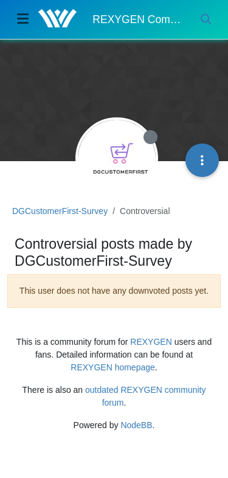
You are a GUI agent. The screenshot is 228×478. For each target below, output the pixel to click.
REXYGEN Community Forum (137, 19)
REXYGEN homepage (113, 367)
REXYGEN (150, 342)
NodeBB (136, 425)
